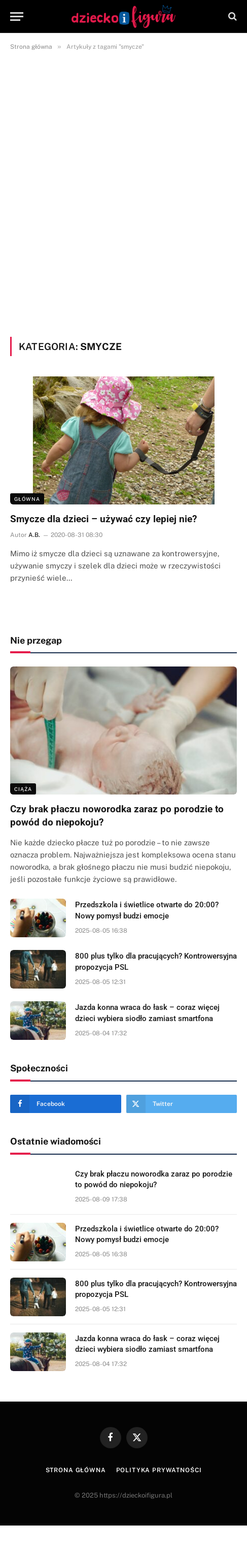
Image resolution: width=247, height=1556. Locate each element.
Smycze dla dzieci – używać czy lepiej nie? (103, 519)
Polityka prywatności (159, 1470)
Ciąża (23, 789)
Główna (27, 499)
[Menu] (16, 16)
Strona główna (76, 1470)
